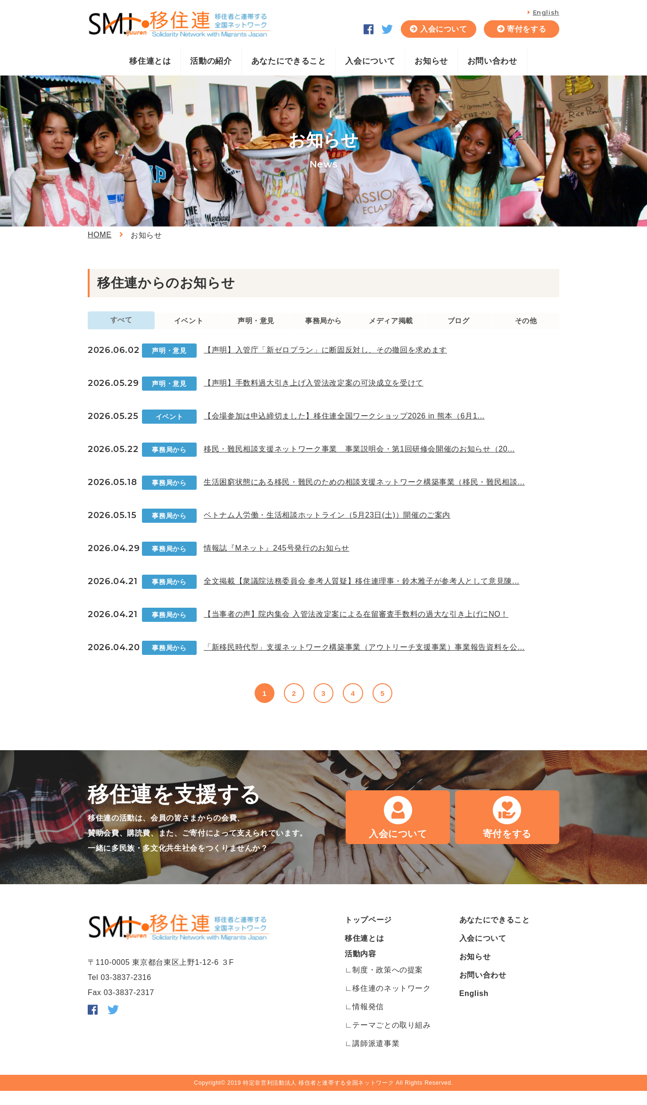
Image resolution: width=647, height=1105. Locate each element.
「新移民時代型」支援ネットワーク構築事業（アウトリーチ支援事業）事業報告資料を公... (364, 658)
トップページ (368, 934)
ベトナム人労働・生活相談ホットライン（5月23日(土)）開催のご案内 (327, 526)
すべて (121, 325)
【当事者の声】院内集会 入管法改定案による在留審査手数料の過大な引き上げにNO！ (356, 625)
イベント (189, 328)
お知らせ (431, 61)
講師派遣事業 (375, 1058)
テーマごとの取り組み (391, 1039)
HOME (100, 235)
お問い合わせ (492, 61)
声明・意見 (255, 328)
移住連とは (150, 61)
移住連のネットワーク (391, 1002)
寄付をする (526, 29)
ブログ (458, 328)
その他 (526, 328)
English (546, 12)
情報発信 (368, 1021)
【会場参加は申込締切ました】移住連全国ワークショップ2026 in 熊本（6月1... (344, 427)
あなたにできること (288, 61)
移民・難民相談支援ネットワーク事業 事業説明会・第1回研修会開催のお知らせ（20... (359, 460)
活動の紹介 (211, 61)
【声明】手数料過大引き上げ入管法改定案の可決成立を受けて (313, 394)
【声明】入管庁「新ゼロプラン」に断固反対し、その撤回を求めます (325, 361)
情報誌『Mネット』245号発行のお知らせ (276, 559)
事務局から (323, 328)
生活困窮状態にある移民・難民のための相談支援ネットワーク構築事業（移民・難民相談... (364, 493)
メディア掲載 (391, 328)
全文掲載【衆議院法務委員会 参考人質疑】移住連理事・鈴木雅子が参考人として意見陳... (361, 592)
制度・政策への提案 (387, 984)
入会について (443, 29)
